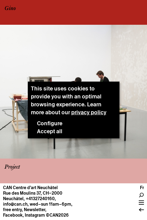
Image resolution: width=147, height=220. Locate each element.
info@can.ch (15, 204)
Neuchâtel (13, 199)
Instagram (35, 215)
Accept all (49, 131)
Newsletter (34, 210)
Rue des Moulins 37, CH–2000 (32, 193)
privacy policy (88, 112)
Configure (49, 123)
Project (12, 167)
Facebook (13, 215)
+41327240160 (40, 199)
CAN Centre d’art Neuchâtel (30, 188)
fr (142, 187)
